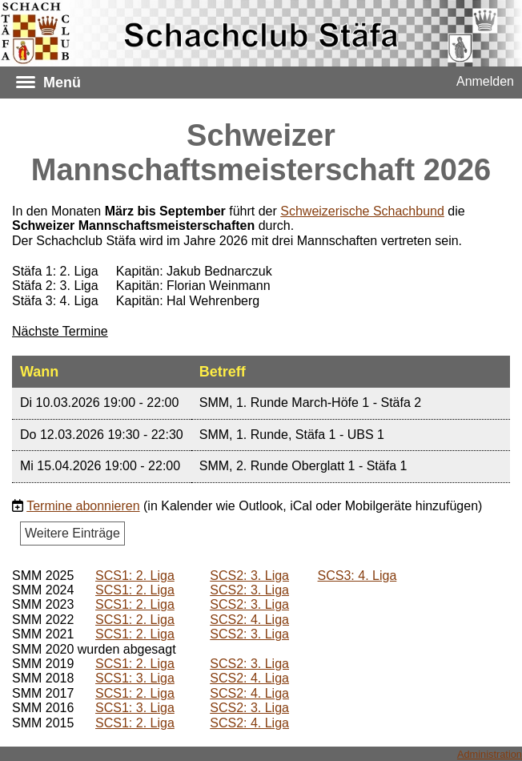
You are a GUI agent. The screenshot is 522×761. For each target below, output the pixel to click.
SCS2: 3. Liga (249, 575)
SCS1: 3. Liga (135, 678)
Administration (489, 754)
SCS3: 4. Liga (357, 575)
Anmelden (485, 81)
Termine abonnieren (82, 506)
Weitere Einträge (72, 533)
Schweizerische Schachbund (362, 211)
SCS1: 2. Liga (135, 575)
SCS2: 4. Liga (249, 619)
